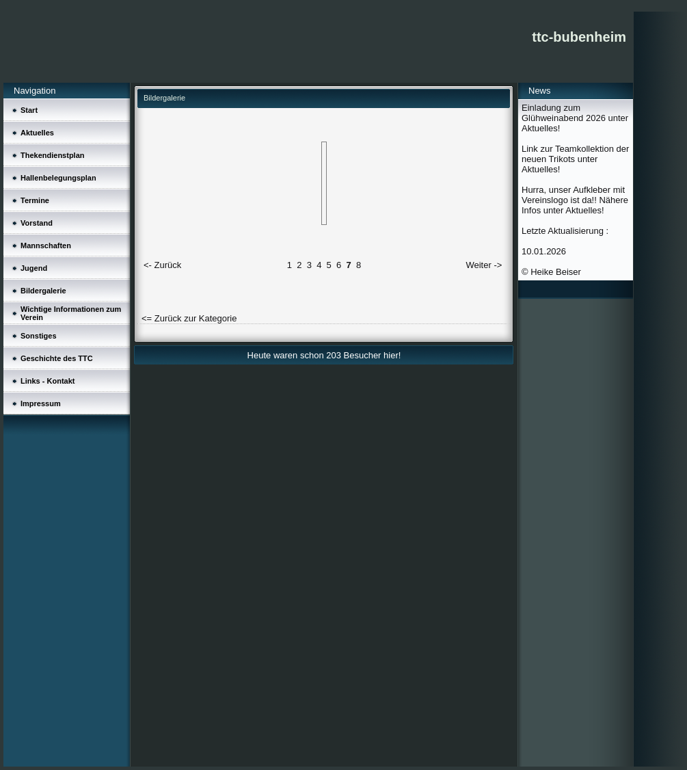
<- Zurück (162, 265)
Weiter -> (484, 265)
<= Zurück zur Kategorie (189, 318)
